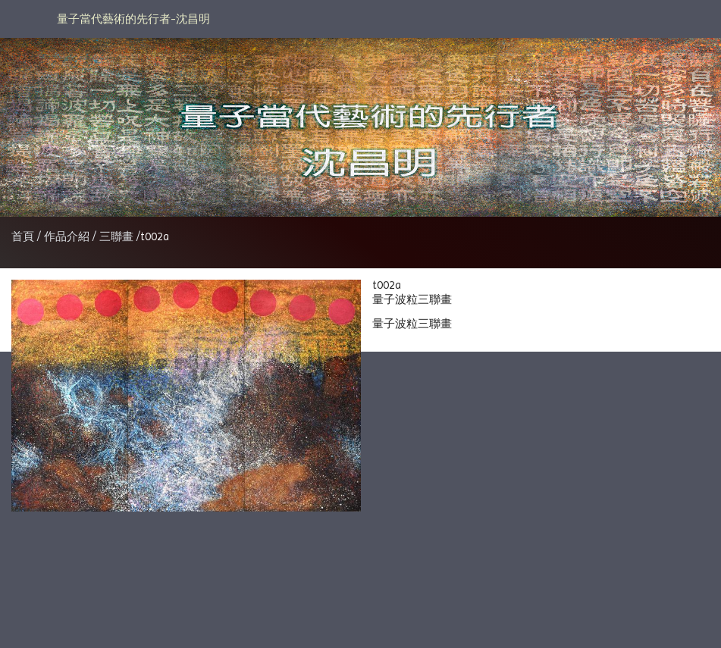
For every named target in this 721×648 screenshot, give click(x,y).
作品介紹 (68, 236)
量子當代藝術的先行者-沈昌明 (133, 19)
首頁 (22, 236)
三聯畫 (116, 236)
